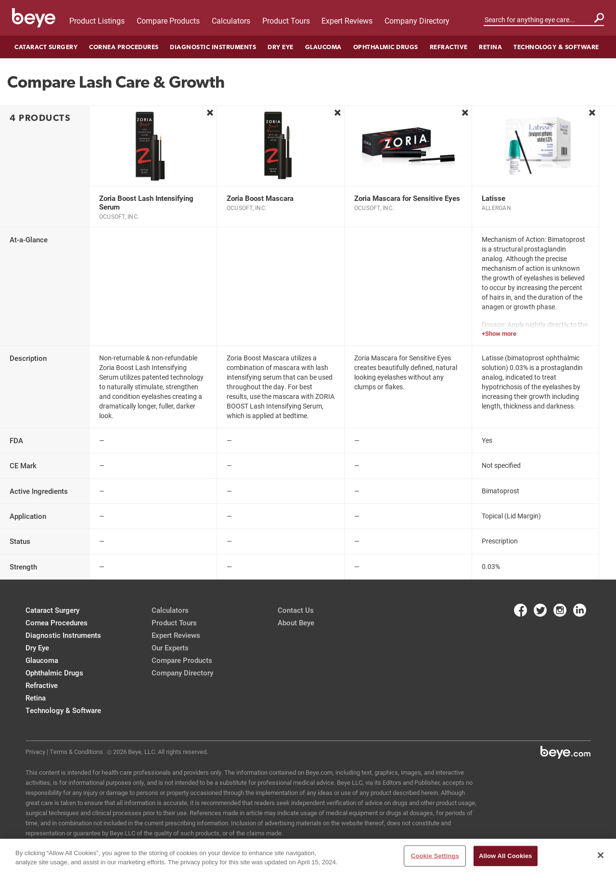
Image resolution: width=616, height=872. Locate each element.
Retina (490, 47)
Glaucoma (323, 47)
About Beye (296, 622)
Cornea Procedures (124, 47)
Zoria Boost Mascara (260, 198)
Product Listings (97, 20)
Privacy (35, 751)
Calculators (231, 20)
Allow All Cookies (505, 855)
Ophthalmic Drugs (385, 47)
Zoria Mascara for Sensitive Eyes (407, 198)
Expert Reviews (346, 20)
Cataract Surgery (45, 47)
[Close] (600, 855)
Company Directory (417, 20)
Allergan (496, 207)
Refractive (449, 47)
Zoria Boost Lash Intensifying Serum (146, 202)
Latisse (493, 198)
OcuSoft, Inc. (119, 216)
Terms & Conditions (76, 751)
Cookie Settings (435, 855)
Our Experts (170, 647)
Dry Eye (281, 47)
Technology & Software (556, 47)
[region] (308, 855)
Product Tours (286, 20)
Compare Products (168, 20)
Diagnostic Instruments (213, 47)
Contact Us (296, 610)
